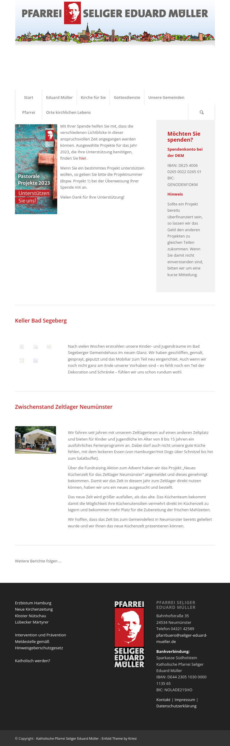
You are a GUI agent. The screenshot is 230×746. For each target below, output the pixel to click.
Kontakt (163, 699)
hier (82, 158)
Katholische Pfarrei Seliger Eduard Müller (67, 738)
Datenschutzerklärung (176, 706)
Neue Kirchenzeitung (34, 609)
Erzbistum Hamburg (33, 603)
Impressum (185, 699)
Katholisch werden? (32, 660)
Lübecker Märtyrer (32, 622)
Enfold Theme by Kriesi (119, 738)
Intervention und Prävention (40, 635)
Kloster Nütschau (30, 615)
